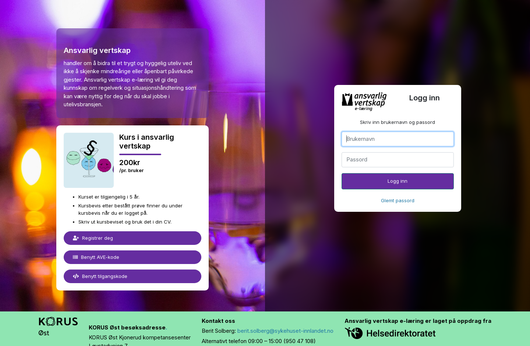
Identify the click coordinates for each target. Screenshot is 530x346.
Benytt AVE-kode (96, 257)
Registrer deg (93, 238)
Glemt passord (397, 200)
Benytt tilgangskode (100, 276)
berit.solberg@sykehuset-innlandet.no (285, 330)
